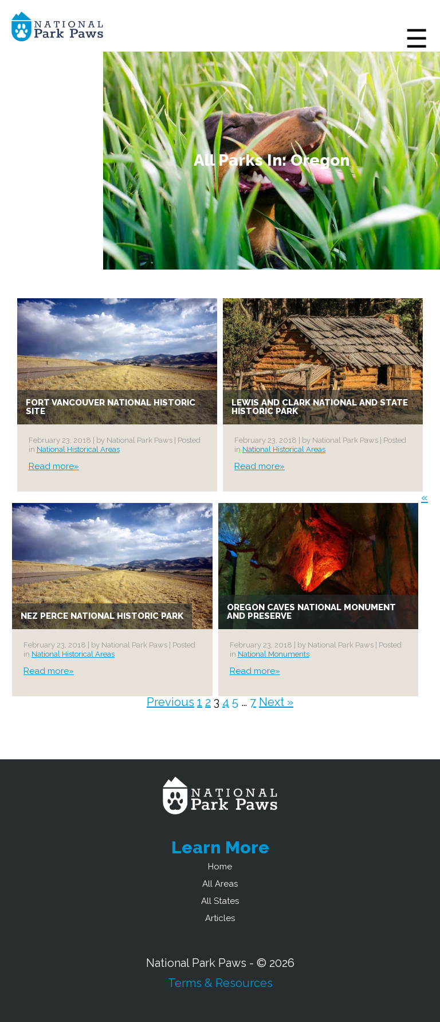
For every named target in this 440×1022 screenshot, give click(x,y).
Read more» (54, 466)
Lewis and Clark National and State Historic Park (319, 406)
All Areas (220, 884)
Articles (220, 918)
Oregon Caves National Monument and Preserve (311, 611)
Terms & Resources (220, 983)
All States (220, 901)
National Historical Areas (78, 449)
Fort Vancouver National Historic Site (110, 406)
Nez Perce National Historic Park (102, 616)
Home (220, 866)
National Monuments (273, 654)
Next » (276, 702)
